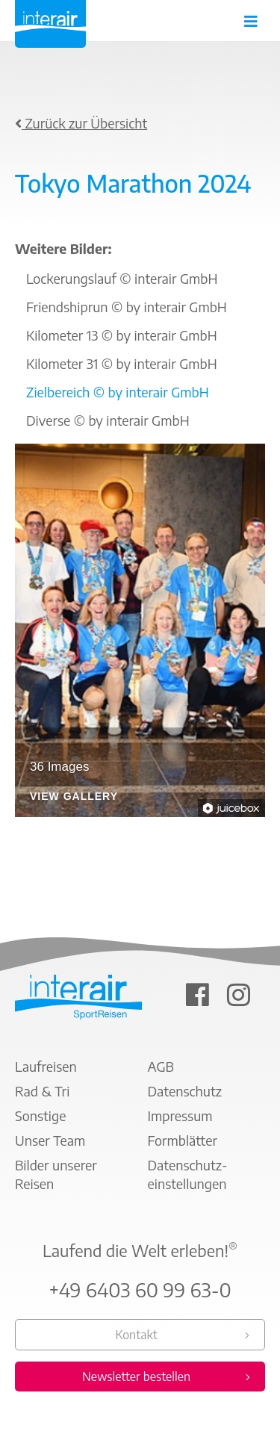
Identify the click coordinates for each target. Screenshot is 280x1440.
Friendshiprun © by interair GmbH (126, 306)
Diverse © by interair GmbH (108, 420)
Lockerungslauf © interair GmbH (121, 278)
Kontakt (136, 1334)
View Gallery (74, 796)
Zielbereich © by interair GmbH (117, 391)
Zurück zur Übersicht (81, 122)
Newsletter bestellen (136, 1376)
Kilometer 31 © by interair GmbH (121, 363)
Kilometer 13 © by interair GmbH (121, 335)
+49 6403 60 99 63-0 (140, 1289)
